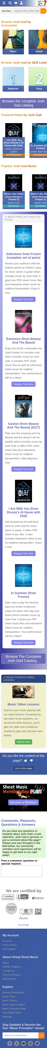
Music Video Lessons (23, 704)
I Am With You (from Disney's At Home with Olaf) (23, 512)
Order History (10, 945)
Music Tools (9, 996)
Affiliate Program (11, 966)
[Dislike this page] (31, 761)
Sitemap (7, 1016)
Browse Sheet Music (13, 992)
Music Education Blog (14, 1008)
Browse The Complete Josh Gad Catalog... (23, 658)
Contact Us (8, 970)
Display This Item (23, 299)
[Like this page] (25, 761)
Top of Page (23, 925)
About (6, 962)
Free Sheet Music (12, 1012)
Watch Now (23, 741)
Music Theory (10, 1000)
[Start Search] (43, 11)
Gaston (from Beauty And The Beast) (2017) (23, 425)
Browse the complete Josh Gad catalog (23, 103)
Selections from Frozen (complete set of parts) (23, 255)
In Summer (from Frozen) (23, 594)
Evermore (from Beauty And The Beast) (23, 340)
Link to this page (23, 768)
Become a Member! (23, 802)
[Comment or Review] (21, 871)
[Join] (41, 1035)
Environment (9, 978)
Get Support (9, 949)
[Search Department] (7, 11)
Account (7, 941)
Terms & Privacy (11, 974)
